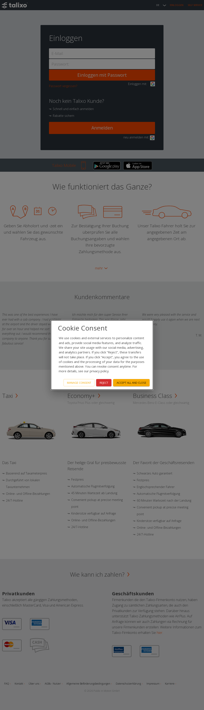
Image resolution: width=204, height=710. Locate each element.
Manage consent (79, 383)
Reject (104, 383)
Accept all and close (131, 383)
